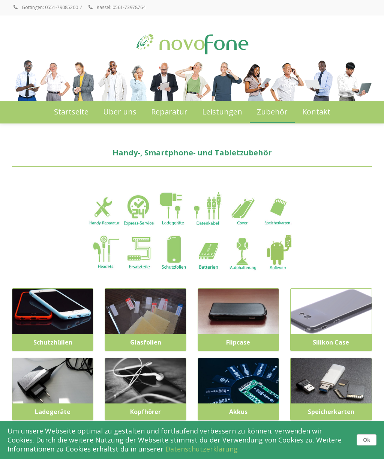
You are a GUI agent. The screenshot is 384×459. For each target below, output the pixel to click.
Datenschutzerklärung (201, 448)
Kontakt (316, 112)
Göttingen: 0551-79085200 (45, 7)
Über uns (119, 112)
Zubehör (272, 112)
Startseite (71, 112)
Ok (366, 440)
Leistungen (222, 112)
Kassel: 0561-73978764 (116, 7)
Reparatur (169, 112)
